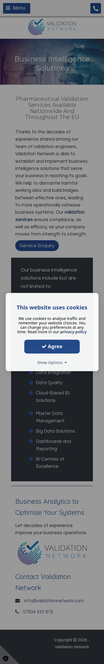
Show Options (52, 362)
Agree (52, 346)
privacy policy (73, 331)
